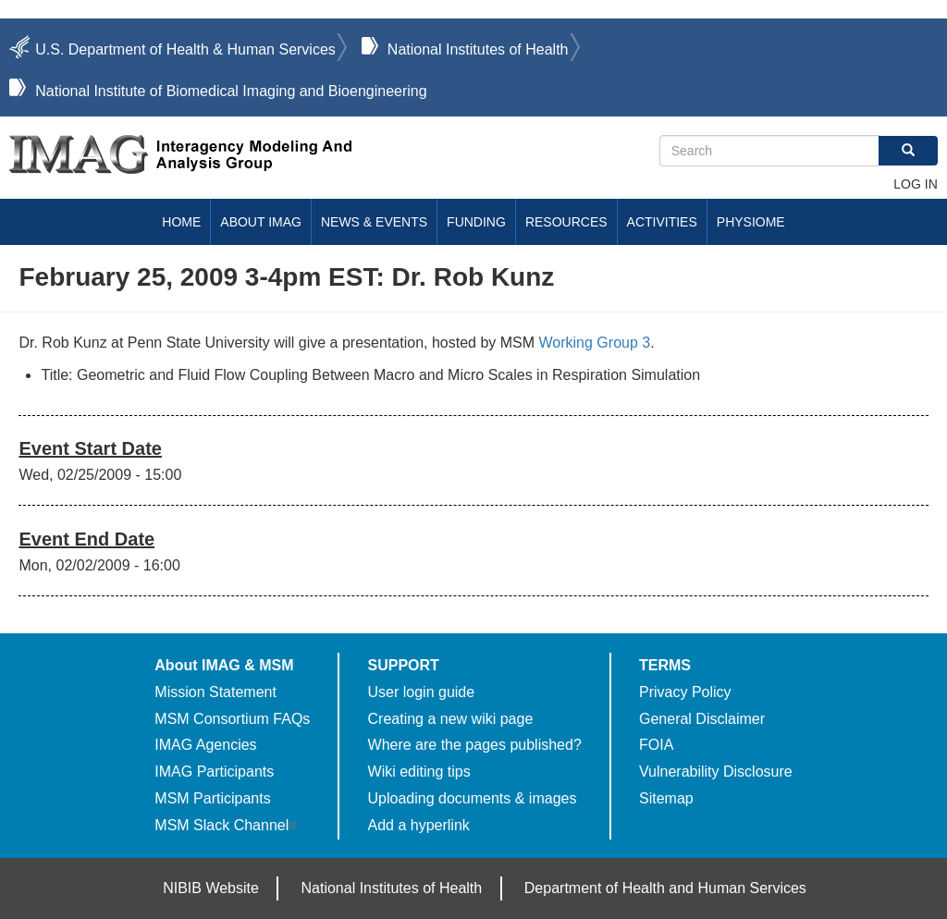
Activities (662, 221)
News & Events (374, 221)
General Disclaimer (702, 719)
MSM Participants (212, 798)
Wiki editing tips (419, 771)
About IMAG (260, 221)
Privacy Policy (685, 692)
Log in (915, 184)
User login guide (421, 692)
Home (181, 221)
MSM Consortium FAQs (232, 719)
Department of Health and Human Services (665, 888)
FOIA (656, 745)
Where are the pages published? (475, 745)
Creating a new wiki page (451, 719)
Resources (566, 221)
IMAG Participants (214, 771)
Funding (476, 221)
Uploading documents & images (472, 798)
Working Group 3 (595, 342)
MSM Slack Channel (227, 825)
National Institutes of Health (478, 49)
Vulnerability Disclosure (716, 771)
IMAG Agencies (205, 745)
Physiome (751, 221)
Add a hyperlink (419, 825)
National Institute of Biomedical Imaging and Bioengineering (230, 91)
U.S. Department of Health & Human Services (185, 49)
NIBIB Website (211, 888)
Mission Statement (215, 692)
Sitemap (666, 798)
